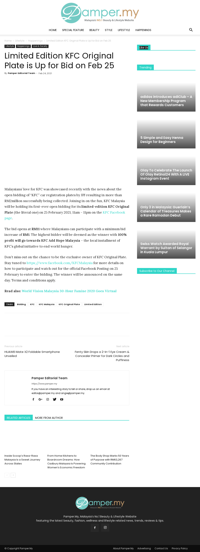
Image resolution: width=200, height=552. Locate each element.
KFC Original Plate (69, 304)
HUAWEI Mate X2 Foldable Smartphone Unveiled (32, 354)
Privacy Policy (180, 548)
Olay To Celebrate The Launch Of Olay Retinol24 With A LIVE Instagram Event (166, 174)
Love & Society (40, 46)
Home (53, 30)
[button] (191, 30)
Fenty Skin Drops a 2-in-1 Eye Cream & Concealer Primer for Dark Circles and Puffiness (102, 356)
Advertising (144, 548)
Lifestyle (124, 30)
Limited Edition (93, 304)
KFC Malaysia (46, 304)
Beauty (94, 30)
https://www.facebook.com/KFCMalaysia (60, 263)
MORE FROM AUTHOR (49, 418)
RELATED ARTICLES (18, 418)
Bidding (21, 304)
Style (108, 30)
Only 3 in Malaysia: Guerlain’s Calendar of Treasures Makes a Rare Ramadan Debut (165, 211)
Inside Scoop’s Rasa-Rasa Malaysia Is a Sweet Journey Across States (22, 459)
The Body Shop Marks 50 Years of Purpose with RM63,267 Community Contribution (109, 459)
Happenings (143, 30)
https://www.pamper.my (44, 383)
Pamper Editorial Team (21, 73)
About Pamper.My (123, 548)
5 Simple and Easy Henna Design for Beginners (161, 139)
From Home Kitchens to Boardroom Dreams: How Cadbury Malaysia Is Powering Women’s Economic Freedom (66, 461)
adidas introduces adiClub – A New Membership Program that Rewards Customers (166, 100)
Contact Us (161, 548)
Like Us (143, 47)
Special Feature (73, 30)
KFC (32, 304)
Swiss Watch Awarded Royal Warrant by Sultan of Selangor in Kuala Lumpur (166, 247)
